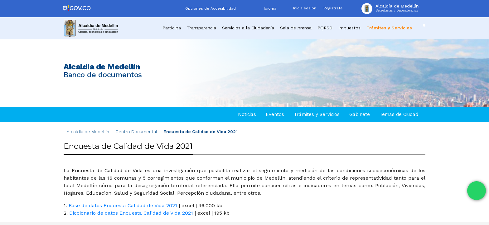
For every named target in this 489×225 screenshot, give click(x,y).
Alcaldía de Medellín (88, 131)
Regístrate (333, 8)
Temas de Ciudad (399, 114)
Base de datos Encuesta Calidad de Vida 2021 (123, 205)
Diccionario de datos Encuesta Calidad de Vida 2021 (131, 213)
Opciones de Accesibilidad (210, 8)
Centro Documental (136, 131)
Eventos (275, 114)
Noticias (247, 114)
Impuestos (349, 27)
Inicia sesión (304, 8)
